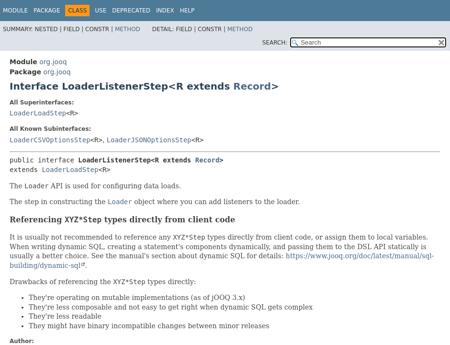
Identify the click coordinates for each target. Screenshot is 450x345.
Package (47, 10)
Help (187, 10)
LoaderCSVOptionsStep (50, 140)
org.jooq (53, 62)
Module (15, 10)
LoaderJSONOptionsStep (149, 140)
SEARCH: (275, 42)
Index (165, 10)
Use (100, 10)
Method (127, 29)
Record (252, 86)
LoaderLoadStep (38, 113)
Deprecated (131, 10)
